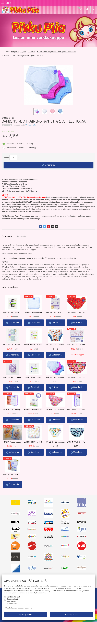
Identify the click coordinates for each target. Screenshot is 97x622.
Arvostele (34, 125)
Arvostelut (22, 236)
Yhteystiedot (32, 565)
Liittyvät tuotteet (10, 287)
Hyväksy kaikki (71, 614)
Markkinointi (12, 604)
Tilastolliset (11, 601)
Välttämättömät (13, 597)
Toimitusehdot (18, 565)
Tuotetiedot (7, 236)
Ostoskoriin (50, 165)
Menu (6, 3)
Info (7, 565)
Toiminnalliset (12, 599)
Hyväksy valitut (25, 614)
